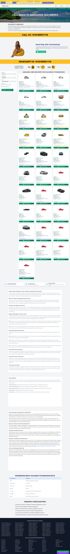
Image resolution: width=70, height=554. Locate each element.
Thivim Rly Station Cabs (59, 541)
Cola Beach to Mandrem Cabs (19, 529)
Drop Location (37, 1)
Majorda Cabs (31, 542)
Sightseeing (24, 2)
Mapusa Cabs (31, 543)
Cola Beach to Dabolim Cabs (5, 522)
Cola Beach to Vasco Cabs (5, 526)
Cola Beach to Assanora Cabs (33, 535)
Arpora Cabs (3, 543)
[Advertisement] (35, 399)
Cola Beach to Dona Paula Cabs (60, 531)
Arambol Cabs (3, 542)
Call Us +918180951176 (35, 34)
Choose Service (3, 1)
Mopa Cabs (30, 547)
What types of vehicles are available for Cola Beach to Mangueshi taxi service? (31, 504)
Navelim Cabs (31, 551)
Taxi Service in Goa (54, 368)
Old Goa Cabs (44, 541)
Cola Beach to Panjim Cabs (19, 535)
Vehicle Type (3, 83)
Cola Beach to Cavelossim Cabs (6, 534)
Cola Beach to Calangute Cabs (60, 524)
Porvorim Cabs (44, 548)
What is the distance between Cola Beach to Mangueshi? (27, 506)
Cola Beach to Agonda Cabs (46, 524)
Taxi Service (3, 2)
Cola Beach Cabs (17, 543)
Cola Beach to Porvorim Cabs (33, 531)
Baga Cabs (3, 546)
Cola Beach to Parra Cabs (32, 534)
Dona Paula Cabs (17, 548)
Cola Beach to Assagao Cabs (60, 529)
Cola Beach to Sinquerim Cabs (33, 526)
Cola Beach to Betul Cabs (18, 526)
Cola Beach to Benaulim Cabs (46, 525)
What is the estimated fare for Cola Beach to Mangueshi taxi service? (29, 508)
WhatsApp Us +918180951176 (35, 61)
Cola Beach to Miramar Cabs (19, 530)
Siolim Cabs (44, 551)
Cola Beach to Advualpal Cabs (46, 522)
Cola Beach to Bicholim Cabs (46, 526)
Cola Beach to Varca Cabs (5, 530)
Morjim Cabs (30, 550)
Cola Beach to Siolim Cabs (32, 525)
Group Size (3, 72)
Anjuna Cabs (3, 541)
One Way (14, 2)
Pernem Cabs (44, 546)
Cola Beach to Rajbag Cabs (19, 524)
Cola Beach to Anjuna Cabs (60, 522)
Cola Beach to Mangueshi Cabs (47, 531)
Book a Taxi (38, 351)
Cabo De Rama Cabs (4, 550)
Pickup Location (30, 1)
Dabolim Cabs (17, 546)
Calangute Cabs (3, 551)
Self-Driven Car (8, 2)
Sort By (2, 79)
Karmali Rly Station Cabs (18, 551)
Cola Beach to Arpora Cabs (60, 526)
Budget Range (3, 76)
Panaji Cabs (44, 542)
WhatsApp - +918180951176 (7, 89)
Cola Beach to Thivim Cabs (32, 529)
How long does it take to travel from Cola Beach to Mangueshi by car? (29, 510)
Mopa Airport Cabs (31, 548)
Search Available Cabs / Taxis (48, 2)
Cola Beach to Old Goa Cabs (46, 535)
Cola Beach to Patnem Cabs (60, 525)
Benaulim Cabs (3, 547)
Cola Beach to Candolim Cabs (60, 530)
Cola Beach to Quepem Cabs (5, 531)
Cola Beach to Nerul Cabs (19, 534)
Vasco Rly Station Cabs (59, 546)
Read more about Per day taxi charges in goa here (46, 446)
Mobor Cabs (30, 546)
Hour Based (19, 2)
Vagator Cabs (58, 542)
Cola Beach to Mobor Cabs (46, 530)
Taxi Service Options (15, 1)
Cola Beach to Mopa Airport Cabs (6, 524)
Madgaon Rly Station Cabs (32, 541)
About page (35, 368)
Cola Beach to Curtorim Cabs (19, 522)
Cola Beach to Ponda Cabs (5, 529)
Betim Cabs (3, 548)
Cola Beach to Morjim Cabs (19, 531)
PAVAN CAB (5, 6)
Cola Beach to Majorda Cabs (5, 535)
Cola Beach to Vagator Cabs (33, 530)
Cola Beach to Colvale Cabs (46, 529)
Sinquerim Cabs (44, 550)
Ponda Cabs (44, 547)
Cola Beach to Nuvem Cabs (46, 534)
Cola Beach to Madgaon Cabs (5, 525)
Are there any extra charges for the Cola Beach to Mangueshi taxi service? (30, 512)
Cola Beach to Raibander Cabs (33, 522)
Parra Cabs (43, 543)
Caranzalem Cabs (17, 542)
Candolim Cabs (17, 541)
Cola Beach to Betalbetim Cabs (19, 525)
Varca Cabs (57, 543)
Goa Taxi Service (56, 361)
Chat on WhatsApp (41, 51)
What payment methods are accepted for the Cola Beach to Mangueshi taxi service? (32, 514)
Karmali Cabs (17, 550)
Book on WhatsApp (26, 90)
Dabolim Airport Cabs (18, 547)
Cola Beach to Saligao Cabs (33, 524)
